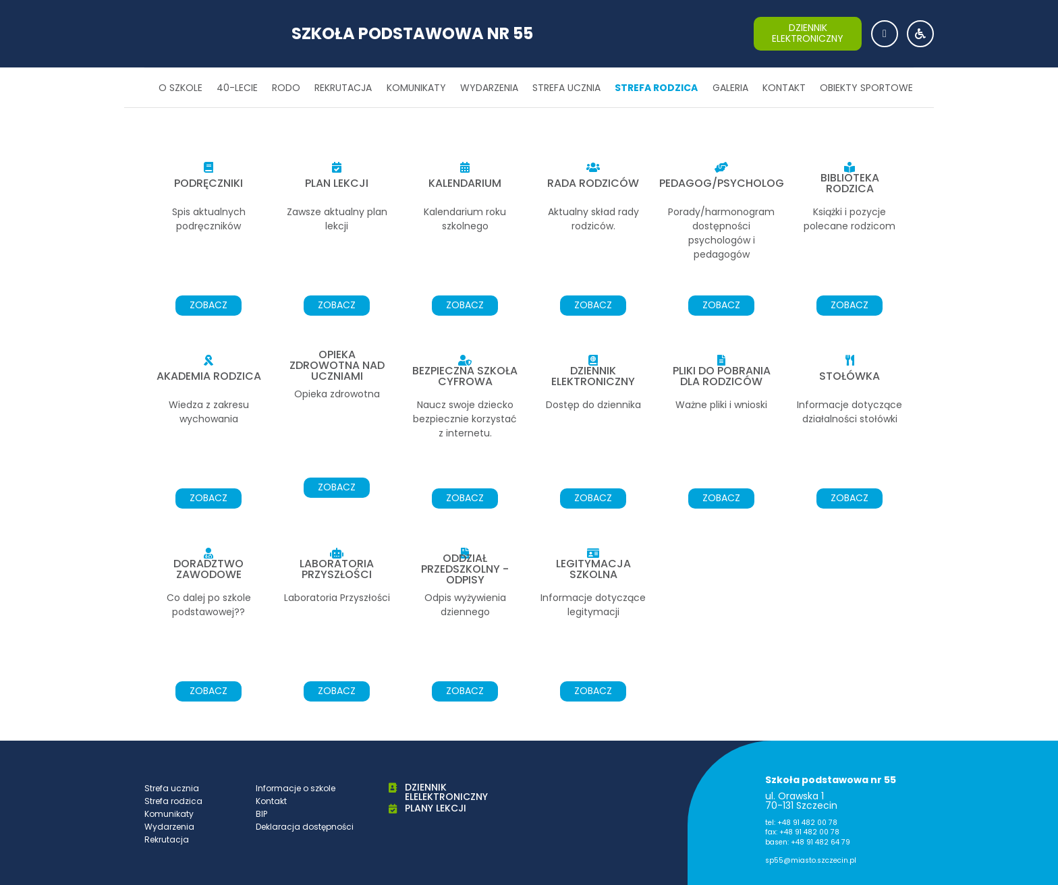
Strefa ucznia (566, 87)
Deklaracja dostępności (305, 826)
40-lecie (237, 87)
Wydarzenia (489, 87)
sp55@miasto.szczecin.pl (810, 860)
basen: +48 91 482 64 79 (807, 842)
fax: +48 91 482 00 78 (802, 832)
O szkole (180, 87)
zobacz (208, 305)
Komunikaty (416, 87)
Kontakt (784, 87)
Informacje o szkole (295, 788)
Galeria (730, 87)
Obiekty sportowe (866, 87)
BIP (261, 814)
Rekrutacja (343, 87)
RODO (286, 87)
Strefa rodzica (656, 87)
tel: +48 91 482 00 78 (801, 823)
